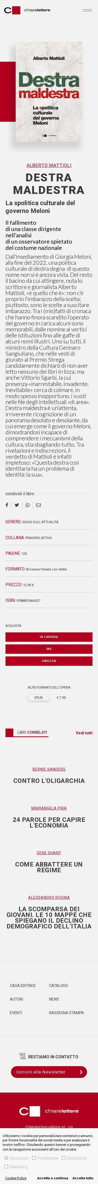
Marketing (16, 1166)
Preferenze (45, 1158)
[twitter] (16, 505)
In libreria (49, 637)
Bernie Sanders (49, 769)
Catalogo (58, 986)
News (54, 999)
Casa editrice (23, 986)
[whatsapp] (27, 505)
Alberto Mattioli (49, 165)
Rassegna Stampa (66, 1013)
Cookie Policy (15, 1178)
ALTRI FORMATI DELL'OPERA (49, 687)
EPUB (38, 698)
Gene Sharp (49, 853)
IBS (49, 649)
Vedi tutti (84, 733)
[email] (38, 505)
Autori (16, 999)
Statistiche (74, 1158)
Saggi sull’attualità (40, 522)
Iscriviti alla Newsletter (51, 1072)
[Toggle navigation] (87, 10)
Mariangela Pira (49, 808)
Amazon (49, 661)
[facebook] (8, 505)
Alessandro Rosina (49, 898)
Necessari (16, 1158)
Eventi (16, 1013)
